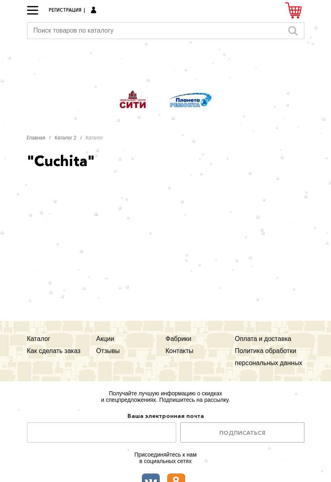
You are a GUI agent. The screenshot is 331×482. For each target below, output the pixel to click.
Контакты (180, 350)
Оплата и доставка (263, 338)
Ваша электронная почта (165, 416)
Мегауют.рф (165, 63)
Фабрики (179, 338)
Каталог (38, 338)
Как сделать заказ (54, 350)
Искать (293, 31)
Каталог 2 (66, 138)
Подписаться (242, 432)
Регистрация (65, 10)
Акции (105, 338)
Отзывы (108, 350)
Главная (36, 138)
